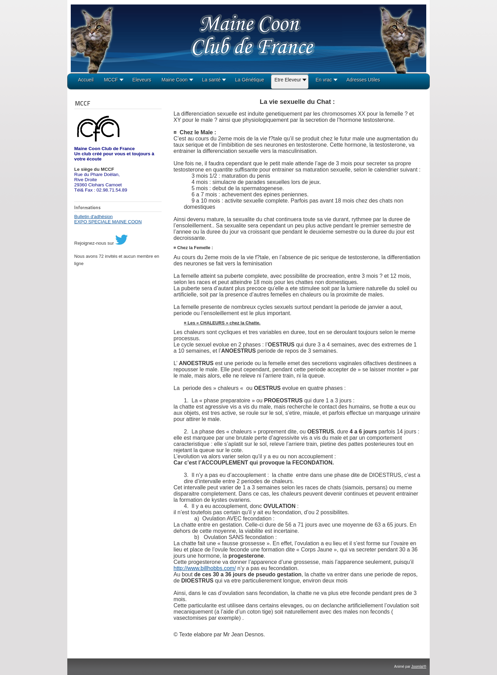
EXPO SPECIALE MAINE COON (108, 221)
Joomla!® (418, 666)
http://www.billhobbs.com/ (205, 568)
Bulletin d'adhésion (93, 216)
